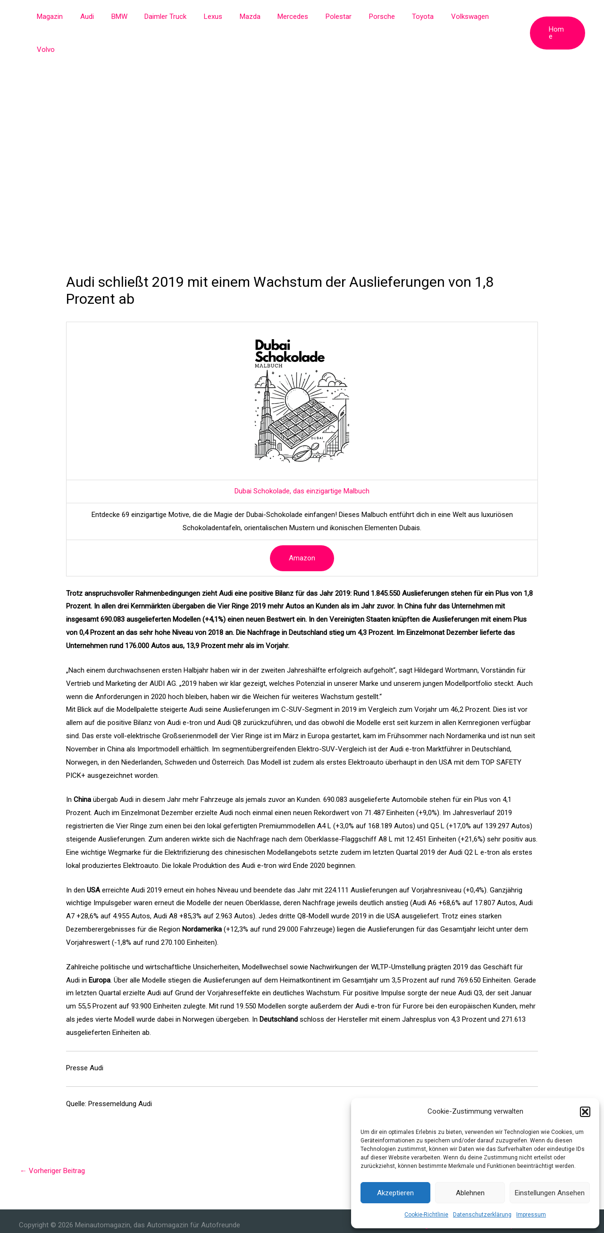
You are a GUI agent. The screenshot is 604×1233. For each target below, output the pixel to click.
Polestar (339, 16)
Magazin (72, 16)
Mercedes (296, 16)
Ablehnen (470, 1193)
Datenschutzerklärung (482, 1214)
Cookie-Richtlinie (426, 1214)
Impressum (531, 1214)
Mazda (256, 16)
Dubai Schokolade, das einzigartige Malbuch (302, 458)
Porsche (379, 16)
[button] (585, 1111)
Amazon (302, 525)
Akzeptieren (395, 1193)
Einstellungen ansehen (550, 1193)
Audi (106, 16)
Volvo (503, 16)
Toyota (417, 16)
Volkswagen (461, 16)
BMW (135, 16)
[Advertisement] (302, 104)
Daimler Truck (179, 16)
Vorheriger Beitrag (52, 1137)
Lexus (223, 16)
